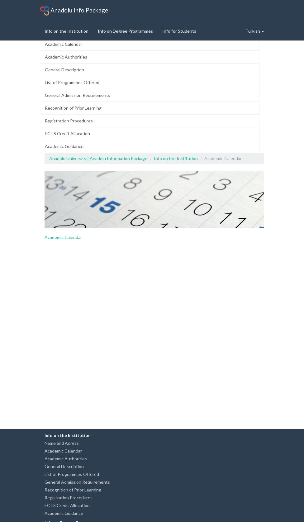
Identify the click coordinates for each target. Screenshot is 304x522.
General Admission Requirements (77, 95)
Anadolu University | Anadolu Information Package (98, 158)
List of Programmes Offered (72, 82)
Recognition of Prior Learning (73, 108)
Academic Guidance (64, 146)
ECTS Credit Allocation (67, 133)
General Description (64, 69)
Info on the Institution (66, 31)
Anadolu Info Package (74, 11)
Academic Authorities (66, 56)
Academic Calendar (63, 44)
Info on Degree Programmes (125, 31)
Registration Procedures (69, 120)
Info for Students (179, 31)
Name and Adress (62, 443)
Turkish (254, 31)
